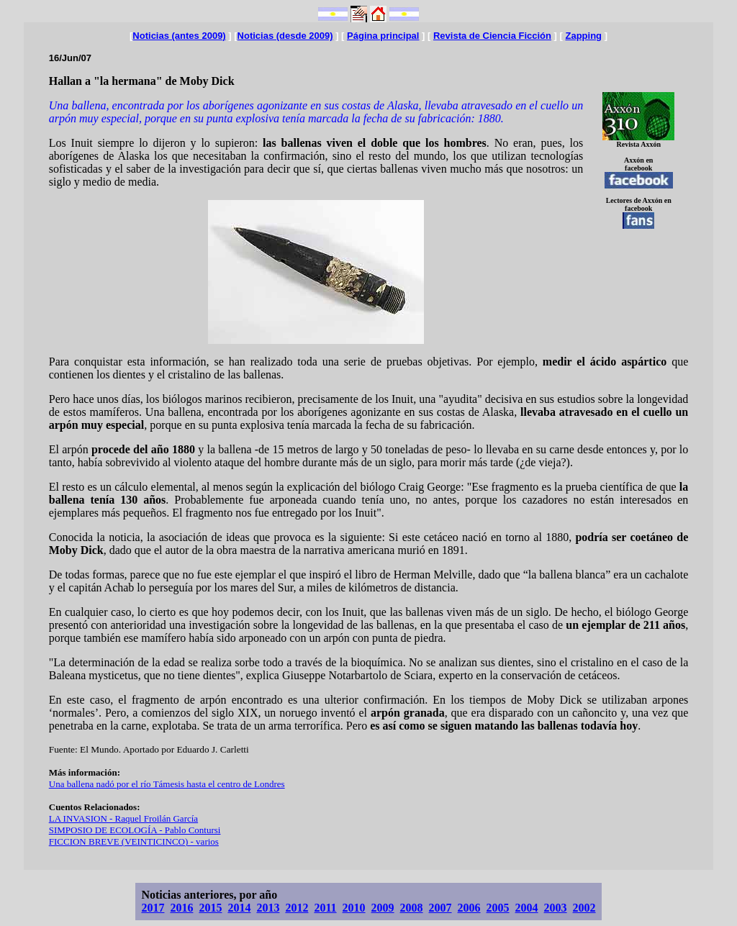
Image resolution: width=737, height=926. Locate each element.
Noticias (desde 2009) (285, 35)
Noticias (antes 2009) (178, 35)
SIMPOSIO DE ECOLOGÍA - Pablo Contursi (135, 830)
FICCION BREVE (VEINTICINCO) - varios (134, 841)
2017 (152, 908)
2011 (325, 908)
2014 (238, 908)
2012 (296, 908)
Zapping (583, 35)
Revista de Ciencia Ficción (492, 35)
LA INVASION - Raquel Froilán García (123, 818)
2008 (411, 908)
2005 (498, 908)
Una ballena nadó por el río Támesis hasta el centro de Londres (167, 784)
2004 (526, 908)
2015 (210, 908)
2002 (584, 908)
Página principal (383, 35)
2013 (267, 908)
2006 (469, 908)
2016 (181, 908)
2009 (382, 908)
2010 (354, 908)
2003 (555, 908)
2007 (440, 908)
